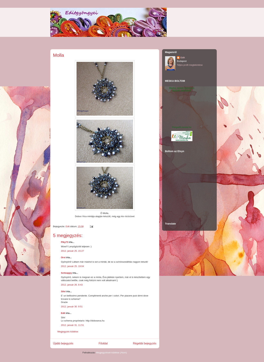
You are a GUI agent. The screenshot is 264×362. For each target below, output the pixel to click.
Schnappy (66, 273)
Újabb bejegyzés (63, 343)
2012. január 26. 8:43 (72, 284)
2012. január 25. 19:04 (72, 266)
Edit (63, 313)
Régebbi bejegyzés (144, 343)
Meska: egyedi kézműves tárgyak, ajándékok (181, 89)
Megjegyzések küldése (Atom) (111, 352)
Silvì (63, 291)
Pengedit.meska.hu (181, 127)
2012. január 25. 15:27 (72, 251)
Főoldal (103, 343)
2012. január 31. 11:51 (72, 325)
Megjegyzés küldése (67, 331)
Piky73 (64, 242)
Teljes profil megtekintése (190, 65)
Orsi (63, 257)
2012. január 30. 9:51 (72, 306)
